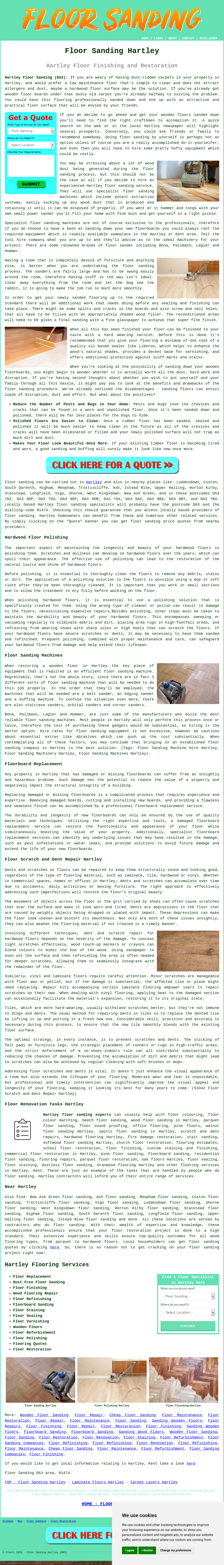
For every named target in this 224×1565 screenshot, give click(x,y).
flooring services (200, 1165)
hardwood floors (143, 553)
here (54, 1247)
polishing (31, 574)
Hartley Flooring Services (47, 1265)
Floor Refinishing (68, 1443)
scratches (21, 1062)
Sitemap (8, 1521)
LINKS (158, 38)
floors (80, 976)
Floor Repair (89, 1415)
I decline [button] (147, 1550)
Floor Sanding (130, 1421)
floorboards (83, 795)
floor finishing (123, 1148)
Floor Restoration (120, 1426)
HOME (145, 38)
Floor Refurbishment (181, 1437)
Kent (37, 1171)
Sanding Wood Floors (141, 1432)
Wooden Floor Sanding (44, 1415)
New (20, 1521)
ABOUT (172, 38)
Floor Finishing (43, 1426)
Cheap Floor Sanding (133, 1415)
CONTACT (188, 38)
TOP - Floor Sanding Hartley (35, 1482)
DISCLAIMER (208, 38)
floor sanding (138, 266)
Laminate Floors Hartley (98, 1482)
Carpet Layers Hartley (154, 1482)
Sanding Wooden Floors (177, 1421)
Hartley (94, 482)
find (20, 1197)
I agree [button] (129, 1550)
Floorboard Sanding (44, 1432)
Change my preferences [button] (175, 1550)
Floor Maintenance (182, 1415)
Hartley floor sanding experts (77, 1115)
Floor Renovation (100, 1437)
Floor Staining (139, 1437)
